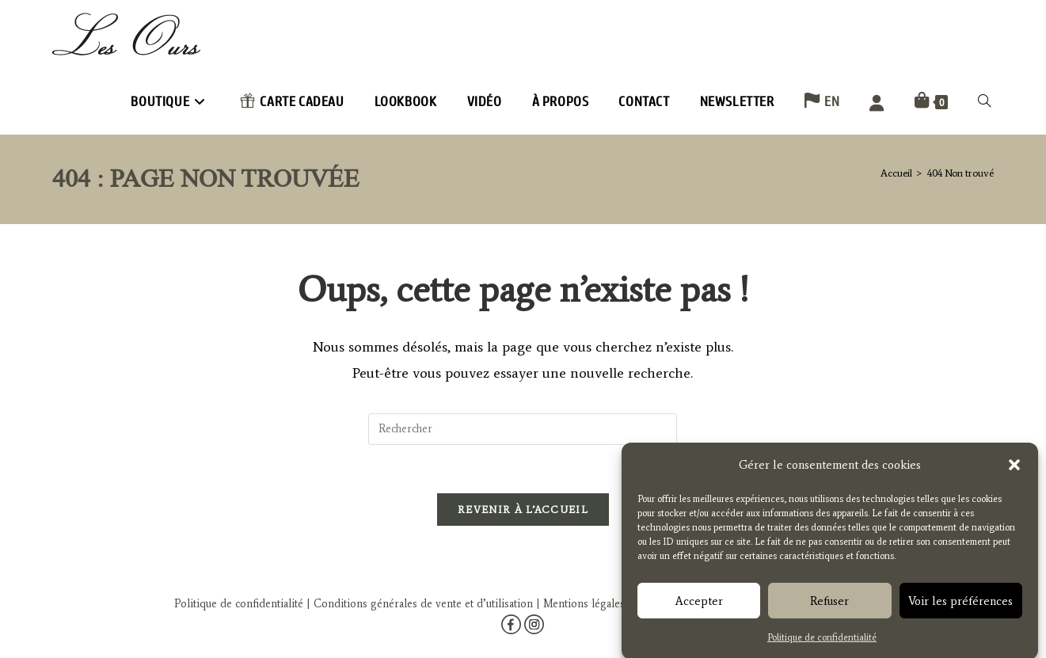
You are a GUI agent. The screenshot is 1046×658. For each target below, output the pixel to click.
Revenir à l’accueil (523, 509)
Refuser (829, 607)
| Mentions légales (579, 600)
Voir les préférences (960, 607)
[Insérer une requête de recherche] (522, 429)
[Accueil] (896, 173)
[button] (1014, 472)
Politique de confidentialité (822, 643)
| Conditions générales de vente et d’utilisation (418, 600)
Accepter (699, 607)
